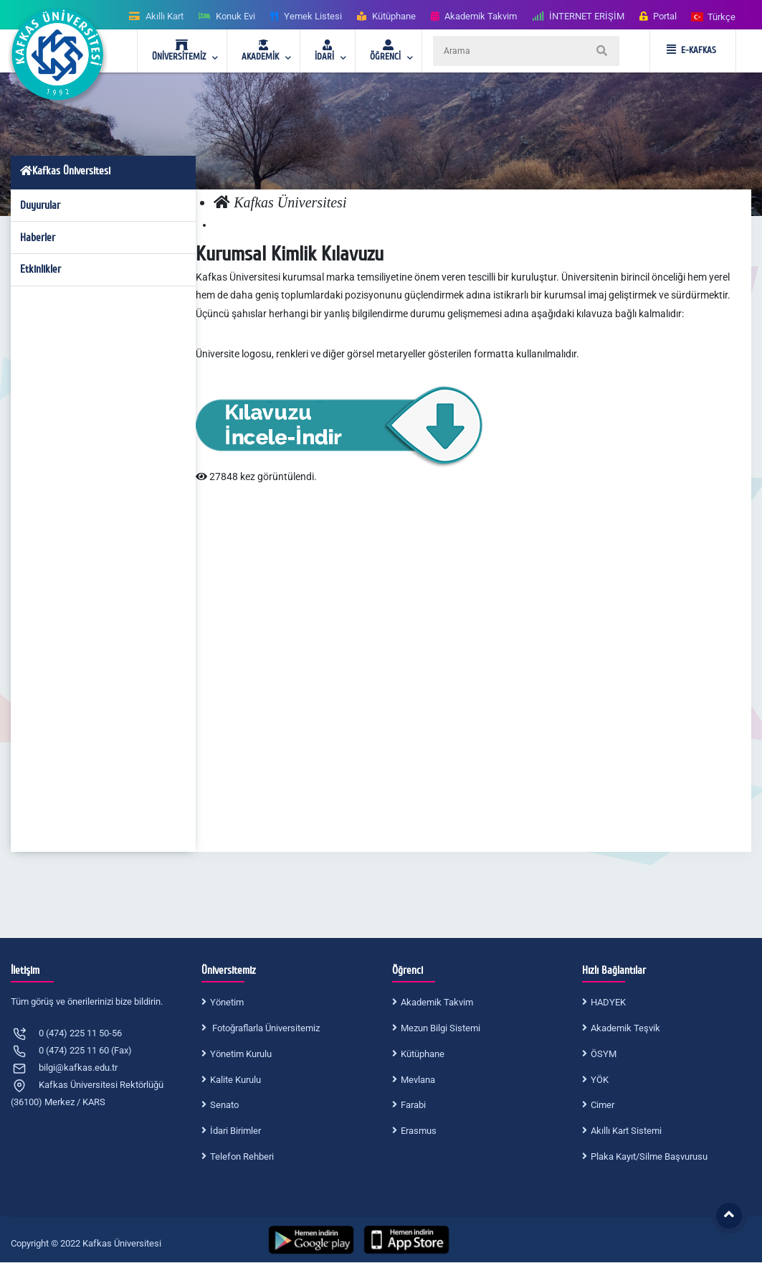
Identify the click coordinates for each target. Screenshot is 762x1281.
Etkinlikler (40, 269)
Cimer (602, 1104)
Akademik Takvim (437, 1002)
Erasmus (419, 1130)
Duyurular (40, 205)
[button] (714, 16)
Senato (224, 1104)
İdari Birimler (235, 1130)
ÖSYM (603, 1053)
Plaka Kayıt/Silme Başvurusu (649, 1156)
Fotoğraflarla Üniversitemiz (265, 1028)
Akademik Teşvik (625, 1028)
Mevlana (418, 1079)
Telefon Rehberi (242, 1156)
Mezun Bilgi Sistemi (440, 1028)
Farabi (413, 1104)
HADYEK (608, 1002)
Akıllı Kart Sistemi (626, 1130)
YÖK (600, 1079)
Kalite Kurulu (235, 1079)
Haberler (37, 237)
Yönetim (227, 1002)
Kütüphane (422, 1053)
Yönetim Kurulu (241, 1053)
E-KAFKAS (691, 50)
